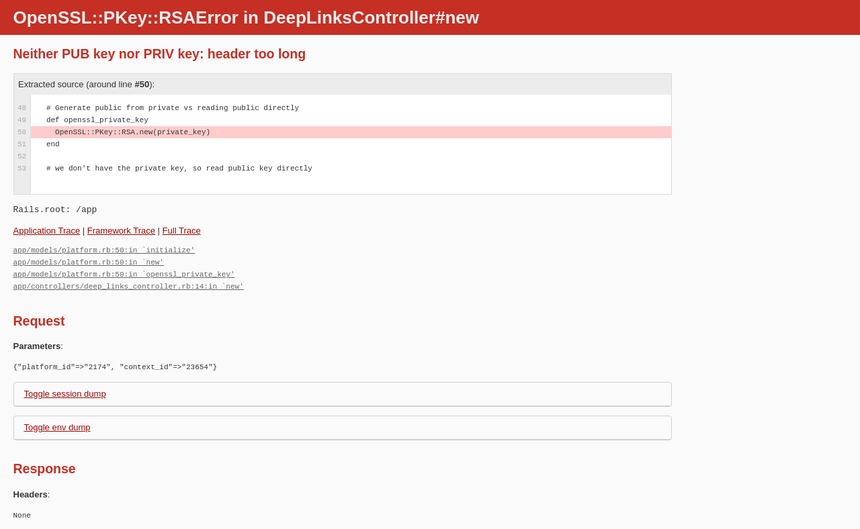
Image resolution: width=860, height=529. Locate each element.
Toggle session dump (65, 394)
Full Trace (182, 231)
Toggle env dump (57, 427)
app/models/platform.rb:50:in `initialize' (104, 250)
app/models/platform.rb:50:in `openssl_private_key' (124, 274)
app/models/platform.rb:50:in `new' (88, 262)
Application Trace (47, 231)
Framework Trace (121, 231)
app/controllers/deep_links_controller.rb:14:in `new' (128, 286)
